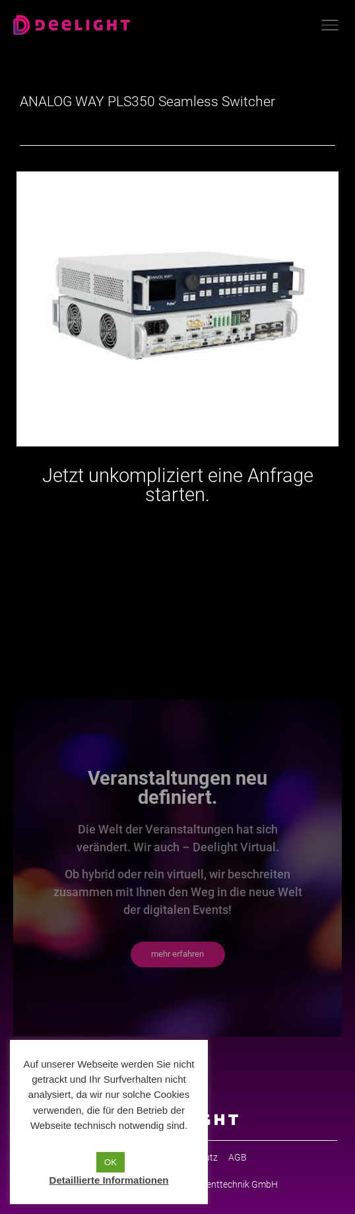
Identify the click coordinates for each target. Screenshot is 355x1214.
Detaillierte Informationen (109, 1180)
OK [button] (110, 1162)
